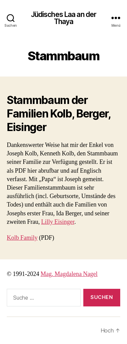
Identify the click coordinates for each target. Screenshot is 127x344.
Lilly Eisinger (57, 222)
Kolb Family (22, 238)
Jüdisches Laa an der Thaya (64, 18)
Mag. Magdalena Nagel (69, 274)
